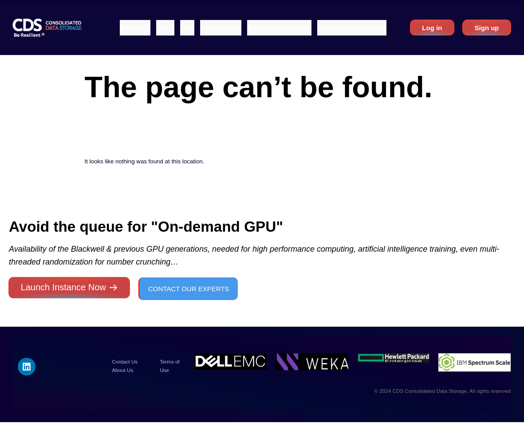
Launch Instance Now (63, 287)
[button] (135, 28)
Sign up (487, 28)
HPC (187, 28)
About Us (122, 370)
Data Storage (220, 28)
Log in (432, 28)
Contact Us (125, 361)
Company (135, 28)
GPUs (165, 28)
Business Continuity (279, 28)
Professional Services (351, 28)
